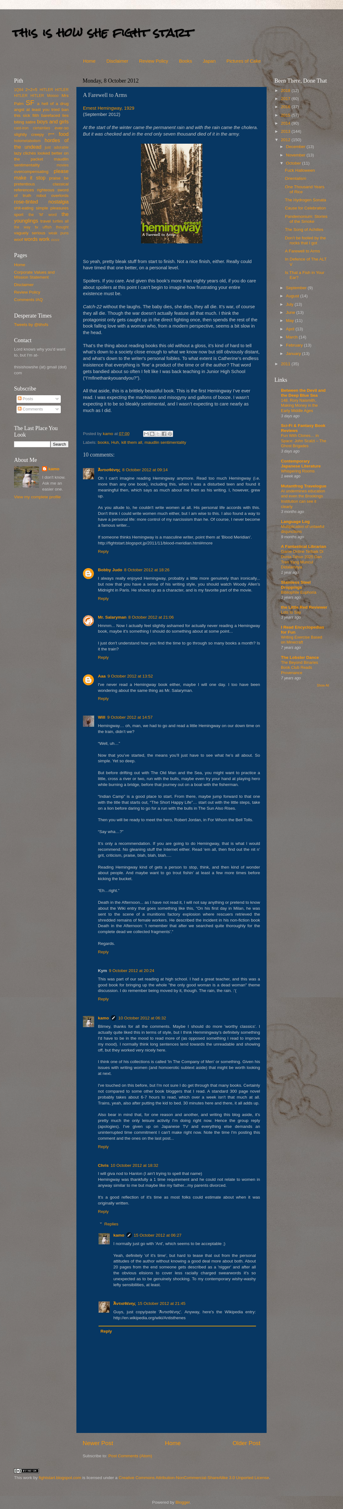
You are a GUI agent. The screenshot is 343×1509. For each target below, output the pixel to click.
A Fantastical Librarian (303, 546)
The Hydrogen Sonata (305, 200)
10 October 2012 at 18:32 (134, 1165)
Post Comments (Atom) (130, 1456)
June (291, 312)
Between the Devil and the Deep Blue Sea (303, 393)
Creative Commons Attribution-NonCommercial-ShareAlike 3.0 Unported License (193, 1477)
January (294, 353)
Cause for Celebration (305, 208)
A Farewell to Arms (302, 251)
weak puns (58, 233)
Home (89, 61)
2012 (286, 139)
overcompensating (31, 171)
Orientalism (295, 178)
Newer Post (98, 1443)
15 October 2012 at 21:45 (162, 1303)
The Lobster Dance (300, 657)
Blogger (183, 1502)
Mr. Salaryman (112, 617)
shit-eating (23, 208)
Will (101, 717)
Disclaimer (117, 61)
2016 (286, 106)
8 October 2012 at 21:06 (151, 617)
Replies (111, 1224)
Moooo (53, 95)
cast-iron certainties (32, 128)
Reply (103, 551)
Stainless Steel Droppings (296, 585)
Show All (323, 685)
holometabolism (27, 141)
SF (30, 103)
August (293, 296)
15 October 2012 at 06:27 (157, 1235)
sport (18, 214)
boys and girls (53, 121)
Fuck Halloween (300, 170)
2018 (286, 90)
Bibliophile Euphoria (298, 592)
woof (18, 239)
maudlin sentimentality (165, 442)
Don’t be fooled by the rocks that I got (305, 240)
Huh (115, 442)
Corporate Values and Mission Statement (34, 275)
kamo (108, 433)
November (296, 155)
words (30, 239)
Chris (103, 1165)
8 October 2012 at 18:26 (147, 570)
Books (185, 61)
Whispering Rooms (298, 471)
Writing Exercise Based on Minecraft (301, 640)
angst (19, 109)
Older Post (246, 1443)
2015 (286, 115)
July (290, 304)
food (64, 134)
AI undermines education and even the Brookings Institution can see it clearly (303, 499)
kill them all (131, 442)
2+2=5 (31, 89)
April (291, 329)
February (295, 345)
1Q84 (18, 90)
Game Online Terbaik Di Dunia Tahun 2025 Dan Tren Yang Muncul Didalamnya (302, 559)
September (297, 287)
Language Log (295, 521)
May (290, 320)
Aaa (102, 676)
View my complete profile (37, 497)
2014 (286, 123)
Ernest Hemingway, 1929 (108, 108)
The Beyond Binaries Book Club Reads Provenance (299, 667)
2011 (286, 364)
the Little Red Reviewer (304, 607)
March (292, 337)
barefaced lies (55, 115)
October (294, 163)
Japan (209, 61)
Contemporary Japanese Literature (301, 463)
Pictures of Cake (243, 61)
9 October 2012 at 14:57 (130, 717)
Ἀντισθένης (109, 469)
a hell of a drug (53, 103)
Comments (30, 409)
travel (45, 221)
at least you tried (43, 109)
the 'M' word (42, 215)
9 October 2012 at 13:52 (130, 676)
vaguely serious (29, 233)
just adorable (57, 147)
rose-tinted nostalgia (41, 201)
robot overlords (52, 195)
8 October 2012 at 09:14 (145, 469)
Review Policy (153, 61)
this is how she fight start (102, 32)
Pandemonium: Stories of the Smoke (306, 219)
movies (63, 165)
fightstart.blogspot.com (60, 1477)
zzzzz (55, 240)
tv (36, 227)
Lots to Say (291, 612)
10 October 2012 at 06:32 (142, 1018)
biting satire (25, 122)
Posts (25, 398)
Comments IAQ (28, 299)
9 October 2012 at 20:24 (131, 970)
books (103, 442)
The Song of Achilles (304, 229)
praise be (59, 178)
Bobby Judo (110, 570)
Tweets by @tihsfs (31, 324)
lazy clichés (25, 153)
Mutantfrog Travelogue (303, 486)
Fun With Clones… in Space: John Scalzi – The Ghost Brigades (303, 440)
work (44, 239)
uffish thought (56, 227)
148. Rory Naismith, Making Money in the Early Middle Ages (299, 405)
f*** (51, 134)
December (296, 146)
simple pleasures (52, 208)
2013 (286, 131)
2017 (286, 98)
